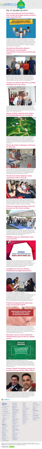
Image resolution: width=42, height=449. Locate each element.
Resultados (24, 420)
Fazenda (34, 412)
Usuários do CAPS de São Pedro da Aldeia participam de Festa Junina (21, 83)
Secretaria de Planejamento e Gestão (15, 421)
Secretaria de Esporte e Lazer (14, 434)
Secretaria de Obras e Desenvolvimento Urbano (15, 430)
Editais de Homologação (4, 434)
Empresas (24, 405)
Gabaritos (24, 421)
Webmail (34, 419)
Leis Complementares (36, 406)
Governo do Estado (36, 414)
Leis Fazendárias (35, 405)
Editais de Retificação (4, 433)
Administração (35, 420)
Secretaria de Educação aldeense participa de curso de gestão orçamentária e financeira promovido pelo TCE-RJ (20, 51)
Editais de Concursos (26, 414)
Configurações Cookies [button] (5, 446)
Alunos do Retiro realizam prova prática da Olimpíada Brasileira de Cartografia (20, 114)
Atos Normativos (25, 419)
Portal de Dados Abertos (25, 410)
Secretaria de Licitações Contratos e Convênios (15, 438)
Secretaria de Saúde (15, 425)
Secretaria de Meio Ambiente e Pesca (15, 419)
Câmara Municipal (36, 411)
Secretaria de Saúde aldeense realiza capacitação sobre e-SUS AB (19, 177)
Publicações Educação (4, 438)
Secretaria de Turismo (14, 435)
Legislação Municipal (36, 404)
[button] (34, 4)
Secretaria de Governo (14, 417)
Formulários (24, 422)
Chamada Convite (25, 418)
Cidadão (23, 404)
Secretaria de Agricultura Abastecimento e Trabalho (15, 407)
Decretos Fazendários (35, 408)
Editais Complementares (5, 431)
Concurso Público (5, 426)
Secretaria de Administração (14, 405)
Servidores (24, 406)
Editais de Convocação (4, 427)
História (3, 422)
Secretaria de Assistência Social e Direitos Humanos (15, 409)
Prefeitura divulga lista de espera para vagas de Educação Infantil (19, 304)
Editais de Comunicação (4, 429)
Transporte (24, 407)
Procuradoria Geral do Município (15, 423)
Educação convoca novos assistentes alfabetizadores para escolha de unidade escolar (20, 336)
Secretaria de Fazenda (14, 416)
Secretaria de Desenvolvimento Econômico (15, 413)
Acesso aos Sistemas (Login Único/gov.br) (36, 418)
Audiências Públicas (5, 437)
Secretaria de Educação (14, 414)
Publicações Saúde (5, 440)
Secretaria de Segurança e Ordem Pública (15, 427)
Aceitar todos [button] (12, 446)
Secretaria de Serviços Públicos (15, 428)
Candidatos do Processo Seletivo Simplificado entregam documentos (18, 270)
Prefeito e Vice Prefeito (4, 421)
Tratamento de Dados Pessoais (15, 439)
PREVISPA (14, 424)
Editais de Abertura (5, 430)
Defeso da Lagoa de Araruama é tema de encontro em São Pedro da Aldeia (20, 207)
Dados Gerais (4, 423)
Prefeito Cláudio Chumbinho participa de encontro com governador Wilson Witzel (20, 369)
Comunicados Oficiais (4, 436)
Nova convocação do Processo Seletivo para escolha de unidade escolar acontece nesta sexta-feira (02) (21, 15)
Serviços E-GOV (35, 416)
